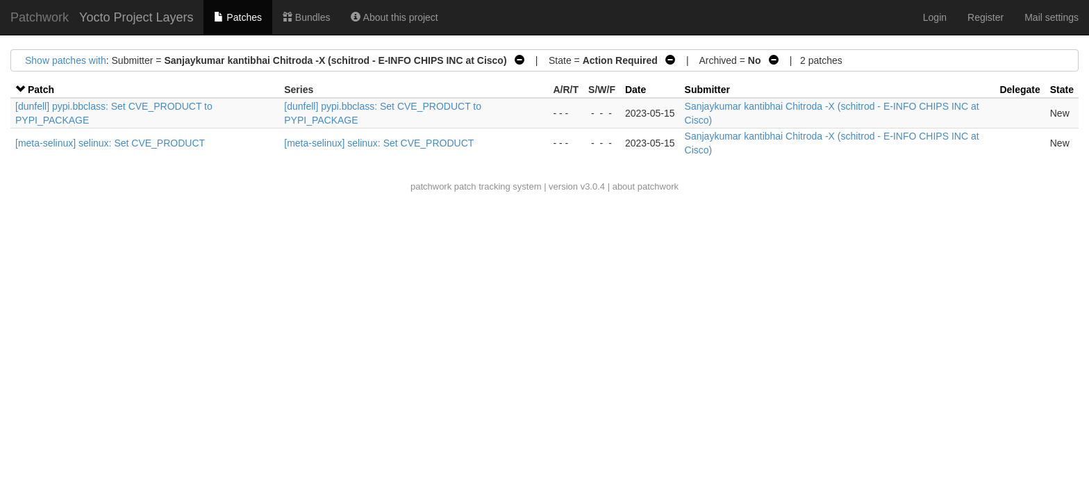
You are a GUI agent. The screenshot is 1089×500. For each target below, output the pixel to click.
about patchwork (646, 186)
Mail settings (1051, 17)
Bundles (306, 17)
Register (985, 17)
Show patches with (65, 60)
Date (635, 89)
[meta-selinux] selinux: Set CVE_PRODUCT (110, 143)
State (1062, 89)
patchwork (430, 186)
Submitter (707, 89)
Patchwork (39, 17)
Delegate (1019, 89)
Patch (41, 89)
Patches (237, 17)
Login (935, 17)
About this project (394, 17)
